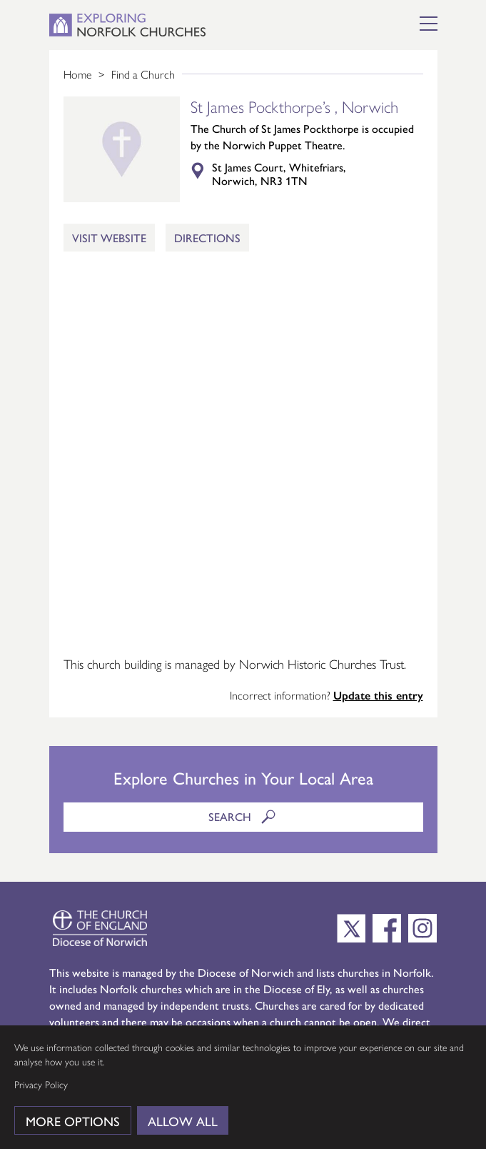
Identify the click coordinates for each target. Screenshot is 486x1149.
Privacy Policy (41, 1084)
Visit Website (109, 237)
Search (243, 816)
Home (77, 74)
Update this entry (378, 695)
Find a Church (143, 74)
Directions (207, 237)
